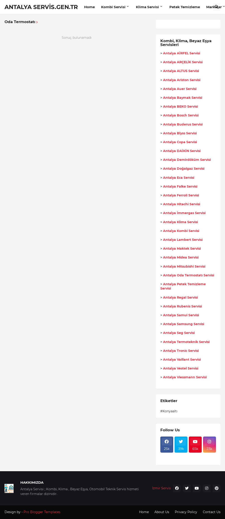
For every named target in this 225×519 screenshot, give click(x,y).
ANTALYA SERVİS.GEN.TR (41, 7)
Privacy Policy (186, 512)
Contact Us (211, 512)
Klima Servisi (147, 7)
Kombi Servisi (113, 7)
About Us (161, 512)
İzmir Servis (161, 488)
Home (89, 7)
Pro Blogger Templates (42, 512)
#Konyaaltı (169, 411)
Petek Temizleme (184, 7)
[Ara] (216, 7)
